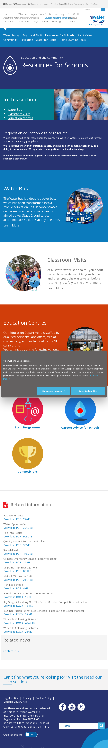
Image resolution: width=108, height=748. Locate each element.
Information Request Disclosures (61, 4)
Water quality (79, 4)
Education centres (20, 118)
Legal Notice (11, 698)
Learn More (11, 225)
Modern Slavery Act (15, 701)
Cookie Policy (43, 698)
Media (46, 4)
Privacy (27, 698)
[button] (31, 734)
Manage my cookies (53, 391)
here (35, 141)
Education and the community (42, 58)
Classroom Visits (19, 114)
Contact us (9, 651)
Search (101, 725)
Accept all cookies (88, 391)
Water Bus (15, 110)
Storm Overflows (91, 4)
